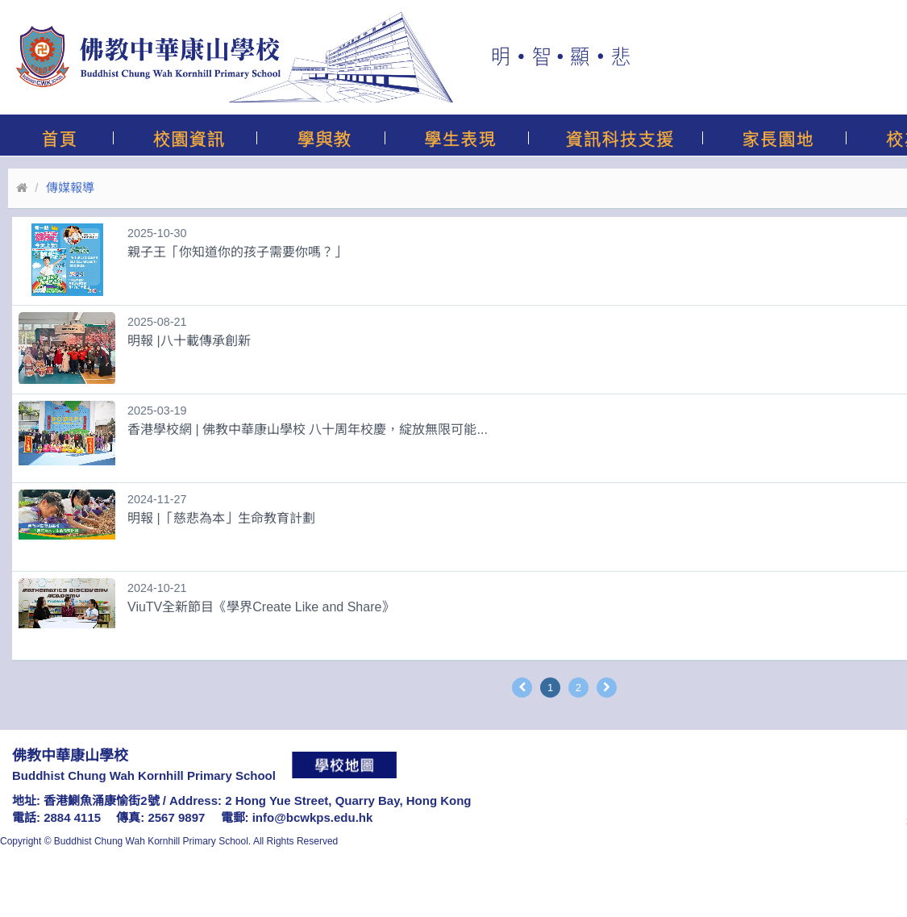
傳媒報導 (70, 187)
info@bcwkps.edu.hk (312, 817)
